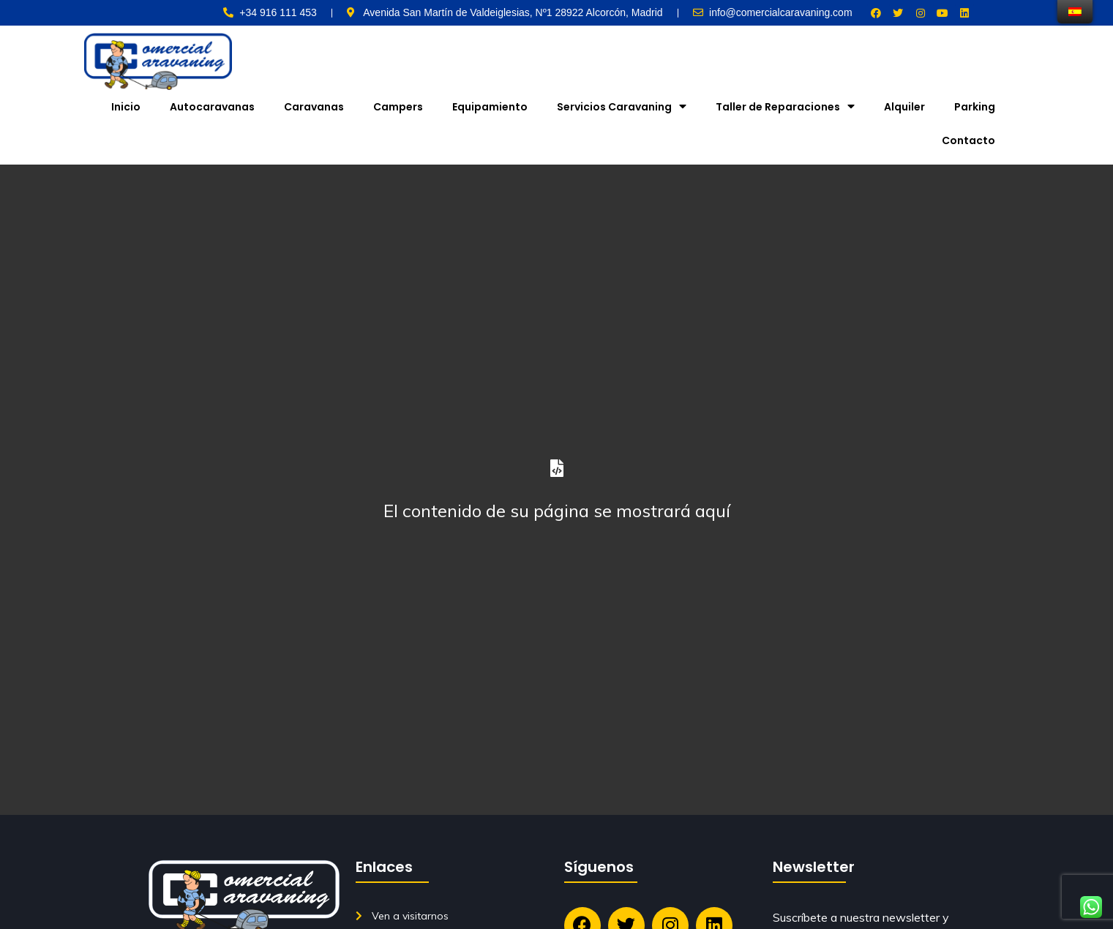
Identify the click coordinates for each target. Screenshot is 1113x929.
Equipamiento (490, 106)
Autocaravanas (212, 106)
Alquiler (904, 106)
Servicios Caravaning (621, 106)
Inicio (125, 106)
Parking (974, 106)
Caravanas (314, 106)
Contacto (968, 140)
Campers (398, 106)
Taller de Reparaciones (785, 106)
